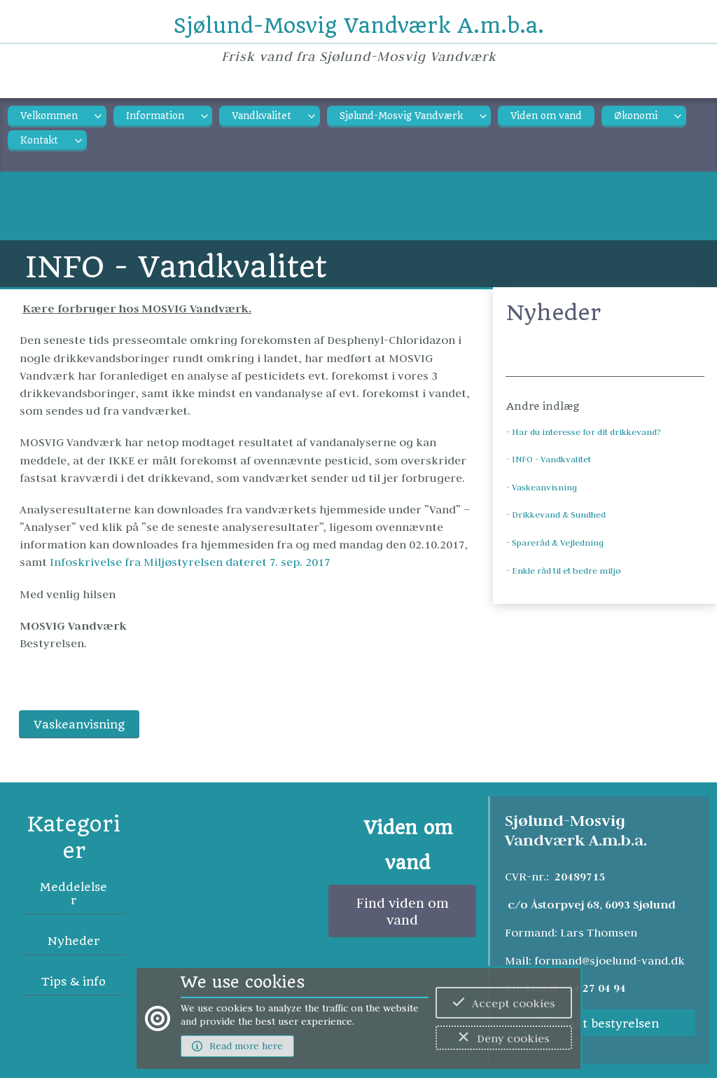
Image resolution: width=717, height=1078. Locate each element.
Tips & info (73, 981)
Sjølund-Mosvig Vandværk (401, 116)
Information (155, 116)
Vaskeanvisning (79, 724)
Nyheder (73, 941)
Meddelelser (73, 893)
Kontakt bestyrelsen (600, 1023)
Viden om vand (546, 116)
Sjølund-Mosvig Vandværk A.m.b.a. (359, 25)
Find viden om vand (402, 911)
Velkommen (49, 116)
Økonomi (635, 116)
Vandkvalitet (261, 116)
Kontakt (39, 140)
